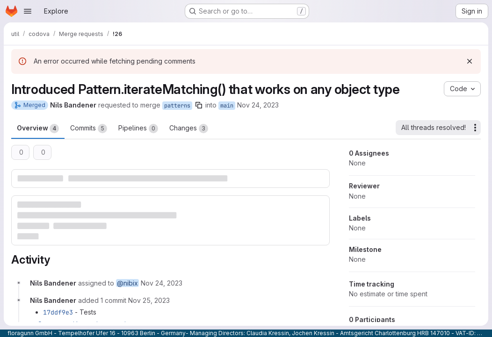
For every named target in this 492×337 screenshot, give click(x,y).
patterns (177, 105)
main (226, 105)
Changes (188, 128)
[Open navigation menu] (27, 11)
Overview (38, 128)
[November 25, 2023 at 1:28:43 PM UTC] (149, 300)
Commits (88, 128)
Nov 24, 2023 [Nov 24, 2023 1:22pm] (258, 105)
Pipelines (138, 128)
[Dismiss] (469, 61)
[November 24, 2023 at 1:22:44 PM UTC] (161, 283)
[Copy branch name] (198, 105)
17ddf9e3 (58, 312)
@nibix (127, 283)
